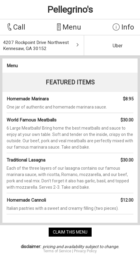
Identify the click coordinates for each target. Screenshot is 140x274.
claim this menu (70, 232)
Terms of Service (57, 251)
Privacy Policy (85, 251)
